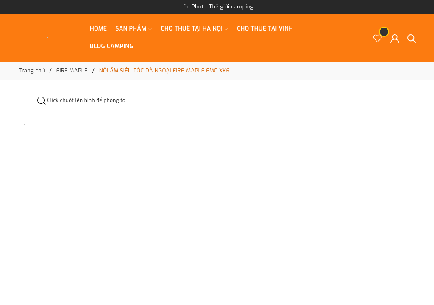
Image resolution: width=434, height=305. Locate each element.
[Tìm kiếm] (411, 37)
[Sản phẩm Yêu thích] (377, 37)
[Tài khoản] (394, 37)
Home (98, 29)
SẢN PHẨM (133, 29)
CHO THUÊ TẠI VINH (265, 29)
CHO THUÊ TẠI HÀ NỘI (194, 29)
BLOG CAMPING (112, 46)
